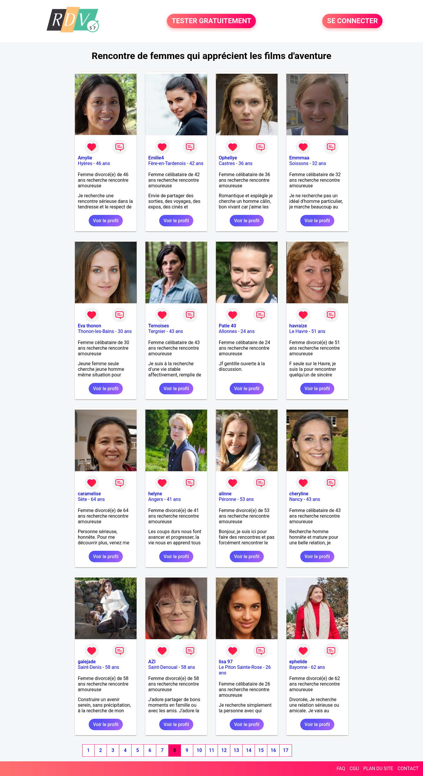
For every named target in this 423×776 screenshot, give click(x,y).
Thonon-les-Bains (96, 331)
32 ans (319, 163)
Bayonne (298, 667)
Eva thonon (89, 326)
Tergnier (156, 331)
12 (223, 750)
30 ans (125, 331)
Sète (82, 499)
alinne (225, 493)
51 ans (318, 331)
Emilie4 (156, 158)
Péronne (227, 499)
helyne (155, 493)
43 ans (176, 331)
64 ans (98, 499)
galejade (87, 661)
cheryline (298, 493)
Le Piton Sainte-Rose (240, 667)
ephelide (298, 661)
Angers (155, 499)
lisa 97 (226, 661)
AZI (152, 661)
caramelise (89, 493)
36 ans (246, 163)
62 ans (318, 667)
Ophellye (228, 158)
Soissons (298, 163)
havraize (298, 326)
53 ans (247, 499)
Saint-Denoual (162, 667)
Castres (227, 163)
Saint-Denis (90, 667)
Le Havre (298, 331)
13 (236, 750)
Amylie (85, 158)
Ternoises (158, 326)
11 (211, 750)
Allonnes (228, 331)
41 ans (174, 499)
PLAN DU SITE (378, 768)
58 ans (112, 667)
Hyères (85, 163)
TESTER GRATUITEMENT (211, 21)
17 (285, 750)
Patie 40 (227, 326)
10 (199, 750)
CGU (354, 768)
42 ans (196, 163)
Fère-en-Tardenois (167, 163)
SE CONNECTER (352, 21)
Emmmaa (299, 158)
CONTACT (408, 768)
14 (248, 750)
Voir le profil (105, 220)
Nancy (296, 499)
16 (273, 750)
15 (260, 750)
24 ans (248, 331)
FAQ (341, 768)
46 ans (103, 163)
